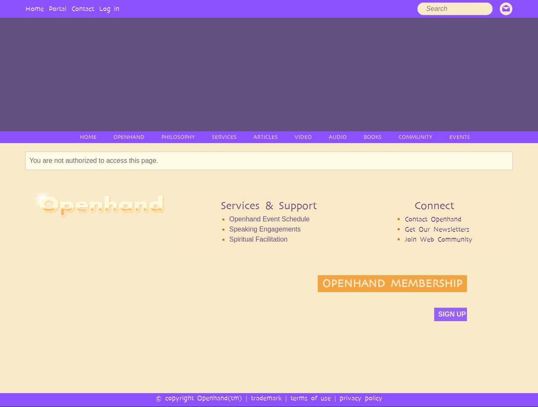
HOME (88, 137)
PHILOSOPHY (178, 137)
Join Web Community (438, 239)
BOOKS (373, 137)
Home (34, 9)
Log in (109, 9)
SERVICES (224, 137)
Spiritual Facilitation (258, 239)
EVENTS (459, 137)
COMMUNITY (415, 137)
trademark (266, 398)
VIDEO (303, 137)
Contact (82, 9)
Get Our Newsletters (437, 229)
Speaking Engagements (265, 229)
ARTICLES (265, 137)
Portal (57, 9)
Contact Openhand (433, 219)
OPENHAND (129, 137)
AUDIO (338, 137)
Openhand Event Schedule (269, 219)
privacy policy (361, 398)
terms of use (310, 398)
